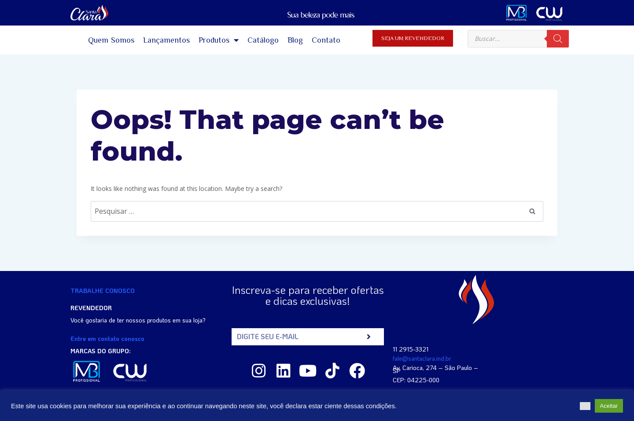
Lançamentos (166, 40)
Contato (326, 40)
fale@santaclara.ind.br (422, 358)
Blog (295, 40)
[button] (585, 406)
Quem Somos (111, 40)
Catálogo (263, 40)
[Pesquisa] (558, 39)
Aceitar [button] (609, 406)
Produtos (219, 40)
